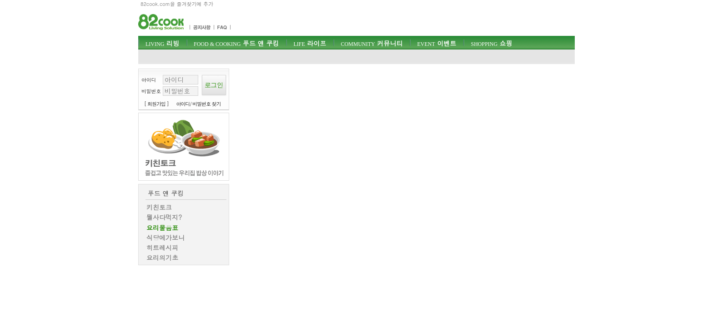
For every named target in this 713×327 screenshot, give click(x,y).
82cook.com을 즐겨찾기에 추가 (177, 3)
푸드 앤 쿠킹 (236, 43)
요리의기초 (162, 257)
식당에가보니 (165, 237)
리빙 (162, 43)
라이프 (309, 43)
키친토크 (159, 207)
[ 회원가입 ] (156, 103)
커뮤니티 (371, 43)
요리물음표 (162, 227)
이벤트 (436, 43)
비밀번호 (151, 91)
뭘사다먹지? (164, 217)
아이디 (148, 79)
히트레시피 (162, 247)
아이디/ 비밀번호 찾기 (198, 103)
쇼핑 (491, 43)
